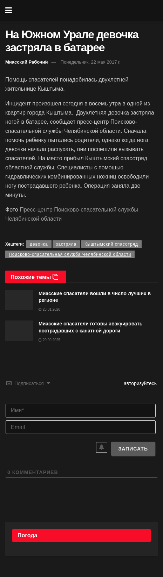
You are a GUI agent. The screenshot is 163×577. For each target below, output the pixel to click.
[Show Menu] (8, 10)
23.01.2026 (49, 309)
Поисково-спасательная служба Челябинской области (70, 254)
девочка (39, 244)
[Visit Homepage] (86, 11)
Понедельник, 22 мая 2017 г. (91, 62)
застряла (66, 244)
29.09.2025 (49, 340)
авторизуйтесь (139, 383)
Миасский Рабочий (26, 62)
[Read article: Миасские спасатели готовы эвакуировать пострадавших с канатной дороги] (19, 330)
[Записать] (133, 449)
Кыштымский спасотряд (111, 244)
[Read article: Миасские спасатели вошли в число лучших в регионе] (19, 300)
